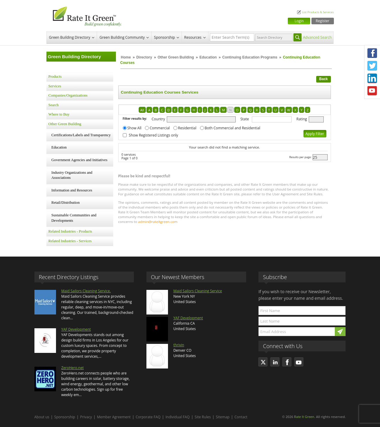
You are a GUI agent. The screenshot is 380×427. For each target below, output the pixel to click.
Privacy (86, 416)
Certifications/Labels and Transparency (81, 135)
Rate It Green (304, 416)
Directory (144, 57)
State (244, 119)
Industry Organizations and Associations (72, 175)
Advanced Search (317, 37)
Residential (187, 128)
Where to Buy (59, 114)
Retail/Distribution (66, 202)
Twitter (372, 66)
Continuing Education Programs (249, 57)
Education (208, 57)
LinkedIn (372, 78)
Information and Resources (72, 190)
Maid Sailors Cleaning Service (197, 290)
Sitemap (223, 416)
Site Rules (203, 416)
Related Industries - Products (70, 231)
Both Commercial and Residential (232, 128)
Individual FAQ (178, 416)
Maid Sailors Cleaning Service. (86, 290)
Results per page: (300, 157)
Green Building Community (122, 37)
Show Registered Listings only (153, 135)
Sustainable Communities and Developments (74, 218)
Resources (193, 37)
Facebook (372, 53)
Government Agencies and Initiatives (80, 160)
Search (54, 105)
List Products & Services (318, 12)
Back (323, 79)
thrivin (178, 344)
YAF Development (76, 329)
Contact (240, 416)
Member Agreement (114, 416)
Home (126, 57)
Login (299, 20)
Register (322, 20)
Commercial (160, 128)
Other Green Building (176, 57)
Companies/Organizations (68, 95)
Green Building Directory (69, 37)
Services (55, 86)
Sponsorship (164, 37)
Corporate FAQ (148, 416)
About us (41, 416)
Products (55, 76)
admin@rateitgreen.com (158, 221)
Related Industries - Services (70, 241)
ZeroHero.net (72, 367)
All (142, 110)
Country (158, 119)
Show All (134, 128)
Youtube (372, 91)
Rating (301, 119)
